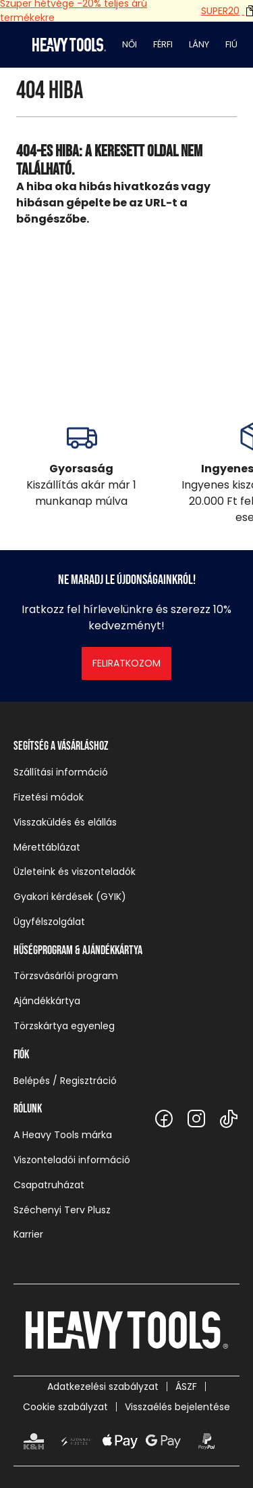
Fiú (231, 44)
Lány (199, 44)
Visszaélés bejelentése (177, 1407)
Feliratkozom (126, 663)
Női (129, 44)
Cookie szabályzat (65, 1407)
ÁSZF (186, 1386)
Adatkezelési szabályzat (103, 1386)
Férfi (163, 44)
